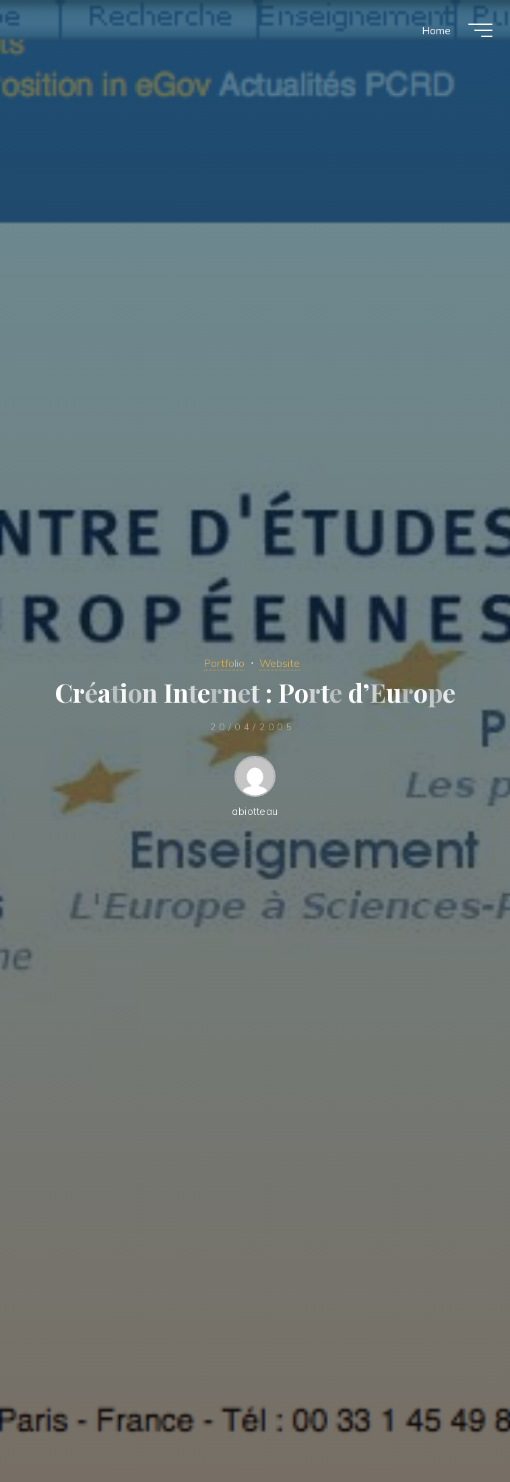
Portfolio (223, 663)
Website (281, 663)
